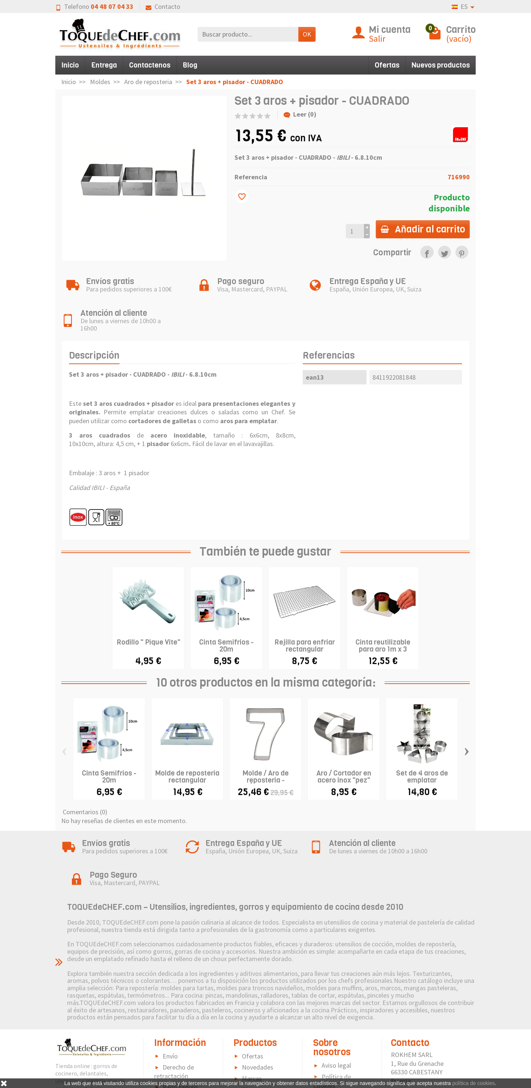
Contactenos (149, 65)
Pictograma (258, 1045)
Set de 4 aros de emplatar (422, 754)
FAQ (168, 1073)
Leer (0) (300, 114)
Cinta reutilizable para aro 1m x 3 (382, 623)
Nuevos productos (441, 65)
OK (307, 34)
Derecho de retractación (174, 1027)
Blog (190, 65)
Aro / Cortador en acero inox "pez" (343, 754)
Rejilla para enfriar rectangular (304, 623)
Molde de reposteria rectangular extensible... (187, 757)
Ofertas (387, 65)
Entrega (104, 65)
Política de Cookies (332, 1036)
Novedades (257, 1022)
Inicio (70, 65)
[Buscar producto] (248, 34)
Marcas (252, 1033)
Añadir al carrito (421, 229)
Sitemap (333, 1051)
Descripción (94, 333)
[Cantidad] (353, 231)
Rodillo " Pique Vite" (148, 619)
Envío (170, 1011)
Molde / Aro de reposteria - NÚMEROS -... (266, 757)
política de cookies (473, 1083)
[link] (426, 252)
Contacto (163, 6)
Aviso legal (336, 1020)
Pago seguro (180, 1042)
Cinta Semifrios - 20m (226, 623)
